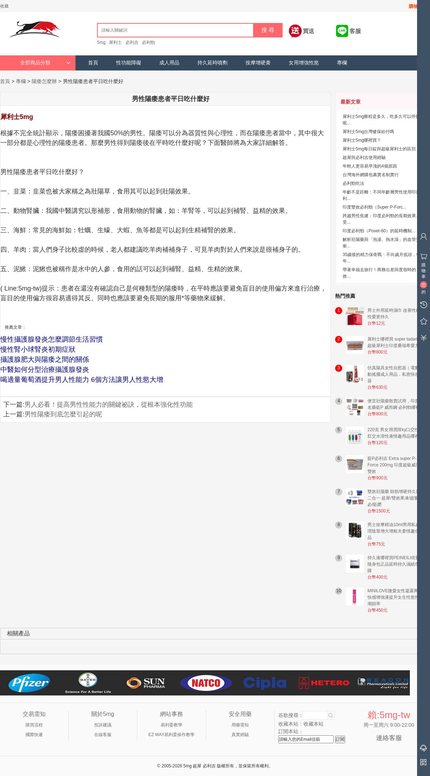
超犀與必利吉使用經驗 (364, 157)
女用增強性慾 (304, 62)
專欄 (342, 62)
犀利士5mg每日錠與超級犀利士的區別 (379, 148)
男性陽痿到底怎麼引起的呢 (63, 414)
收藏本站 (313, 724)
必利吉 (131, 42)
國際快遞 (34, 734)
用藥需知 (240, 724)
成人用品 (169, 62)
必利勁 (148, 42)
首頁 (93, 62)
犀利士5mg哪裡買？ (362, 140)
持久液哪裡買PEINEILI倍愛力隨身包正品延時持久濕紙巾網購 (395, 564)
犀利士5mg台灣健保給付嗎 (368, 131)
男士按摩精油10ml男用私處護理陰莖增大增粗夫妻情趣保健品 (395, 531)
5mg (101, 42)
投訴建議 (102, 724)
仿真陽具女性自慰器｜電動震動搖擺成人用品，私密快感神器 (395, 374)
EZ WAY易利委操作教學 (171, 734)
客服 (355, 31)
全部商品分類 (45, 62)
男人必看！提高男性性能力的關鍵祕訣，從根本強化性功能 (108, 404)
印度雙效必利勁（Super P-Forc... (374, 207)
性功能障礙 (128, 62)
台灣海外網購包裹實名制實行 (371, 174)
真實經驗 (240, 734)
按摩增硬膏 (258, 62)
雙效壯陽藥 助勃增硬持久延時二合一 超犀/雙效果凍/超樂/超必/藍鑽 (396, 498)
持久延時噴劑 (212, 62)
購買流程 (34, 724)
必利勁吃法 (353, 183)
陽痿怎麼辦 (44, 81)
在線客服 (102, 734)
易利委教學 (171, 724)
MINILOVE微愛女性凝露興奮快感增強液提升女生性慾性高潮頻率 (395, 597)
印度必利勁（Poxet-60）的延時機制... (379, 230)
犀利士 (115, 42)
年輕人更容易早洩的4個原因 (370, 166)
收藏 (4, 6)
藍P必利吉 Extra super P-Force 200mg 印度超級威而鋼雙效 (395, 465)
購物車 (416, 6)
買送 (308, 31)
